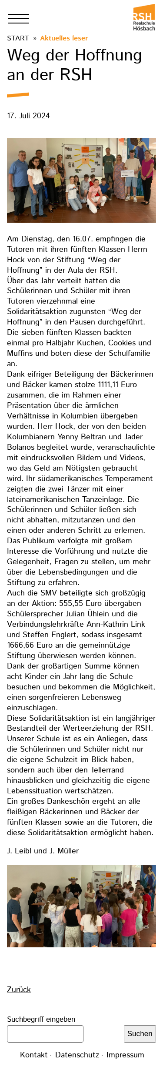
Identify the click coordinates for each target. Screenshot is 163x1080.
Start (18, 38)
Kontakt (34, 1055)
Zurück (19, 990)
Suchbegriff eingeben (41, 1019)
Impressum (125, 1055)
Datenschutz (77, 1055)
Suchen (140, 1034)
